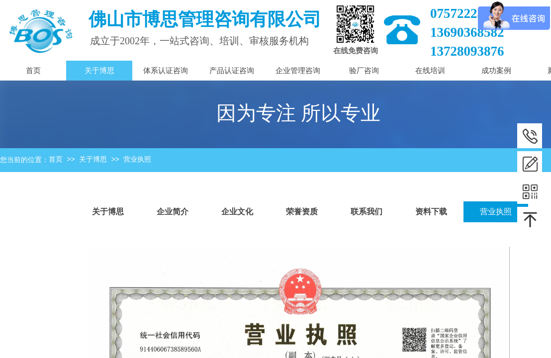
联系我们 (366, 211)
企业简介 (172, 211)
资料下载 (431, 211)
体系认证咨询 (165, 71)
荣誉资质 (302, 211)
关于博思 (93, 159)
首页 (56, 159)
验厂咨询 (364, 71)
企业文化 (237, 211)
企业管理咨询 (298, 71)
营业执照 (137, 159)
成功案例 (496, 71)
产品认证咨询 (231, 71)
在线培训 (430, 71)
